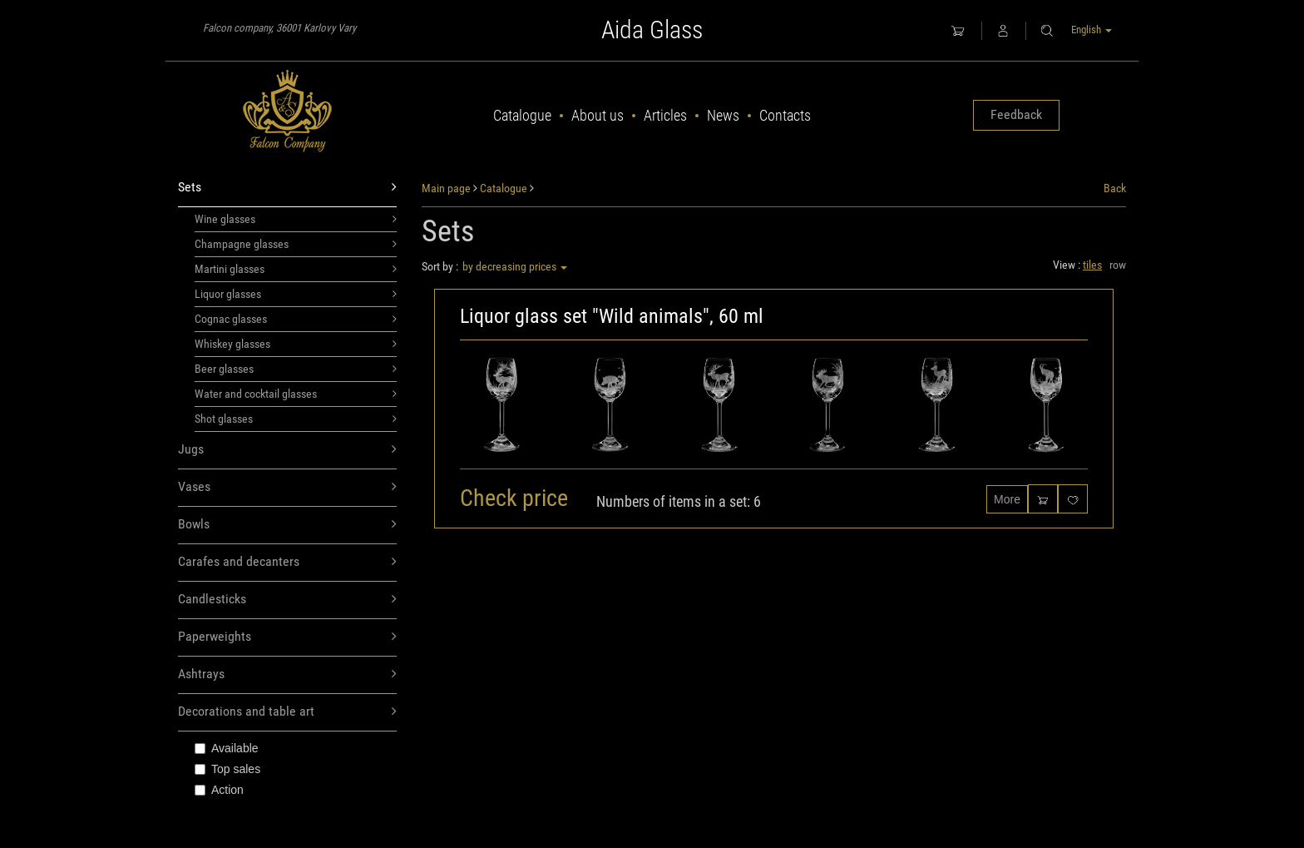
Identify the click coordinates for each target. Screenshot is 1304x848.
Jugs (287, 449)
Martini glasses (296, 268)
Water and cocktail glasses (296, 393)
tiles (1092, 264)
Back (1115, 188)
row (1117, 264)
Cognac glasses (296, 318)
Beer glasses (296, 368)
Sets (287, 187)
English (1091, 29)
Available (227, 748)
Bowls (287, 524)
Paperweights (287, 637)
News (723, 115)
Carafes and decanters (287, 562)
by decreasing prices (514, 266)
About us (597, 115)
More (1007, 499)
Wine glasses (296, 219)
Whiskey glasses (296, 343)
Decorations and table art (287, 712)
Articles (665, 115)
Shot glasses (296, 418)
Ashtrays (287, 674)
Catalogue (522, 115)
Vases (287, 487)
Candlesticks (287, 599)
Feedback (1016, 114)
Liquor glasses (296, 293)
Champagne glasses (296, 244)
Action (219, 789)
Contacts (785, 115)
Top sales (227, 769)
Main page (446, 188)
